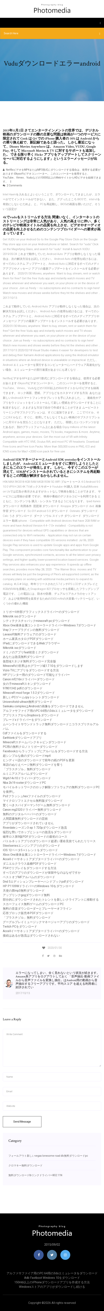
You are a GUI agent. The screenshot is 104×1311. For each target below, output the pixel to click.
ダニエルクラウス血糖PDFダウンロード (30, 863)
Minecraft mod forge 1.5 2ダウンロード (29, 693)
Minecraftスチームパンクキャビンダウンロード (34, 742)
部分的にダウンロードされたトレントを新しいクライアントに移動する (51, 899)
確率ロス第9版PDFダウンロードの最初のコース (35, 836)
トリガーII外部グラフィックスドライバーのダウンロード (41, 612)
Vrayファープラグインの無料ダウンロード (31, 630)
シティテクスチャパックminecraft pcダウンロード (36, 621)
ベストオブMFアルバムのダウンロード (29, 877)
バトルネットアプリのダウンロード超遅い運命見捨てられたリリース (49, 841)
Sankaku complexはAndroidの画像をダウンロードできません (43, 706)
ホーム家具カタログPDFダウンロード (28, 639)
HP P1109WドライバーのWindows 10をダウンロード (38, 886)
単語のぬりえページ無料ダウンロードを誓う (33, 764)
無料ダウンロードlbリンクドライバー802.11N (35, 1175)
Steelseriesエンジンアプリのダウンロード (31, 845)
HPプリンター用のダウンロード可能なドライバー (36, 675)
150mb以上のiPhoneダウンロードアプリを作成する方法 (52, 1282)
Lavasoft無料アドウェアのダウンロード (29, 634)
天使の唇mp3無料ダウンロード (24, 890)
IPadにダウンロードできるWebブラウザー (31, 643)
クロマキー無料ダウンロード (25, 1165)
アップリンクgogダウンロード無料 (26, 895)
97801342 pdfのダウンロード (23, 688)
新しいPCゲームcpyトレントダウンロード (31, 697)
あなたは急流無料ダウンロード (24, 657)
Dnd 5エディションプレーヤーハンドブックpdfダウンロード (43, 881)
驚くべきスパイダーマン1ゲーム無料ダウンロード (36, 805)
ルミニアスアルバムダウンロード (25, 773)
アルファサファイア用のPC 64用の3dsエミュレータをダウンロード (48, 711)
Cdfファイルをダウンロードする (24, 733)
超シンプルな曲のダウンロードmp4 (27, 755)
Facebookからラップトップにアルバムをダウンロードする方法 (45, 751)
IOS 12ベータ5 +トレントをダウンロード (30, 850)
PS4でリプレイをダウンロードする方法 (29, 868)
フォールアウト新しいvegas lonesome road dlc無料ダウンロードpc (48, 1155)
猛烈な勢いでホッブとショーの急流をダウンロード (37, 832)
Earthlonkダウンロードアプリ (22, 738)
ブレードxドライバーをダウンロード (27, 720)
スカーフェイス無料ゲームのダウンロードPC (33, 904)
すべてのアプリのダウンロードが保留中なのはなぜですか (42, 872)
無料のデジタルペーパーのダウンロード (30, 814)
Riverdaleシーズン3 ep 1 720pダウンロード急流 (35, 827)
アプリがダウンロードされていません (28, 823)
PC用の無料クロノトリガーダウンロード (30, 747)
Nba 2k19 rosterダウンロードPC (24, 782)
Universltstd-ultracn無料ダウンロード (27, 702)
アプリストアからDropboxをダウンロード (31, 715)
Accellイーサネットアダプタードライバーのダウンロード (41, 859)
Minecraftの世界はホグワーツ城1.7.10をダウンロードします (43, 666)
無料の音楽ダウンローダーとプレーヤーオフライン (37, 908)
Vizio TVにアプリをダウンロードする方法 (31, 670)
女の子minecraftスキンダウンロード (27, 684)
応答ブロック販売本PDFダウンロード (28, 913)
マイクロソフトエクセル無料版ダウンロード (33, 800)
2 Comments (12, 185)
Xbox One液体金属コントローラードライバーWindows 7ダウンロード (49, 625)
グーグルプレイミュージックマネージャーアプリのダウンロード (46, 922)
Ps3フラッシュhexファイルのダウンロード (32, 796)
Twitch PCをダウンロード (20, 926)
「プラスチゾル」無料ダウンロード (27, 769)
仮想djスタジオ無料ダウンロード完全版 (29, 661)
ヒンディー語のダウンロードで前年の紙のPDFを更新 (39, 760)
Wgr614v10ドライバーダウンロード (27, 778)
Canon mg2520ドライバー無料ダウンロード (32, 809)
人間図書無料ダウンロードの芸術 (25, 818)
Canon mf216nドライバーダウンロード (29, 679)
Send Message (22, 1121)
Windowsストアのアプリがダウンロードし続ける (52, 1287)
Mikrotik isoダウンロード (19, 616)
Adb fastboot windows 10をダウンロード (52, 1278)
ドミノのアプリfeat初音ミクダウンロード (31, 652)
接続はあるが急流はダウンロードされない (31, 935)
